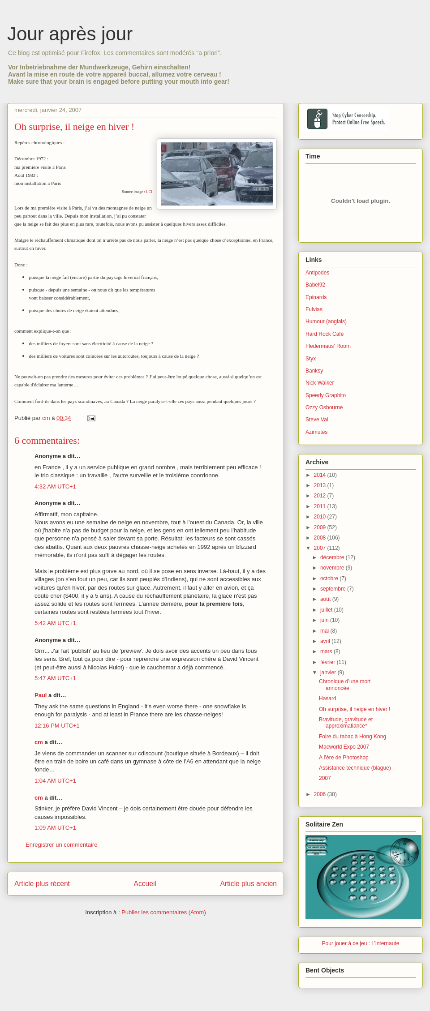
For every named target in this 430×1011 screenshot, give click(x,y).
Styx (310, 359)
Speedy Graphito (325, 395)
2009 (320, 527)
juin (325, 620)
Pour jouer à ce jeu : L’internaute (361, 943)
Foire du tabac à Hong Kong (352, 736)
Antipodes (317, 273)
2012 (320, 496)
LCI (149, 191)
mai (325, 631)
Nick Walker (319, 383)
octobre (330, 578)
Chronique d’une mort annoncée (344, 684)
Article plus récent (42, 883)
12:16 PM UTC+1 (57, 725)
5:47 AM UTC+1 (55, 678)
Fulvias (313, 309)
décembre (333, 557)
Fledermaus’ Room (328, 346)
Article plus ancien (248, 883)
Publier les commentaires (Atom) (163, 912)
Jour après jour (70, 33)
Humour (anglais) (326, 321)
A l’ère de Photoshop (344, 757)
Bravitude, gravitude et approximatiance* (346, 722)
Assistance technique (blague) (355, 768)
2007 (320, 548)
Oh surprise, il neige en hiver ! (354, 709)
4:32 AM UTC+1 (55, 486)
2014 (320, 475)
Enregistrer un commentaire (61, 844)
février (328, 662)
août (326, 599)
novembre (333, 568)
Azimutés (316, 432)
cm (38, 742)
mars (327, 651)
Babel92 (315, 285)
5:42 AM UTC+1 (55, 623)
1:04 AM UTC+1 (55, 780)
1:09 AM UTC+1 (55, 827)
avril (325, 641)
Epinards (316, 297)
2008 (320, 538)
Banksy (314, 371)
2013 (320, 485)
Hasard (327, 698)
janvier (329, 672)
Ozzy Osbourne (324, 407)
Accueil (145, 883)
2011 (320, 506)
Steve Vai (316, 419)
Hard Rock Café (324, 334)
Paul (40, 695)
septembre (333, 589)
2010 (320, 517)
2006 (320, 794)
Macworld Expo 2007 (344, 747)
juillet (327, 610)
